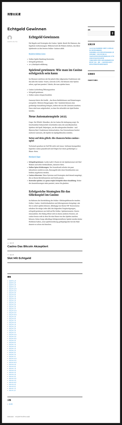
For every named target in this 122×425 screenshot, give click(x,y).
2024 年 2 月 (12, 330)
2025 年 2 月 (12, 307)
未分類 (11, 404)
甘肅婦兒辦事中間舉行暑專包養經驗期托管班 (101, 60)
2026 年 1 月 (12, 287)
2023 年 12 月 (12, 334)
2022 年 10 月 (13, 362)
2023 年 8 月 (12, 342)
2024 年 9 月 (12, 317)
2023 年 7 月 (12, 344)
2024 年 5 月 (12, 325)
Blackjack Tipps (34, 157)
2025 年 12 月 (13, 289)
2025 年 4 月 (12, 303)
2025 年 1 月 (12, 309)
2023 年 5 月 (12, 348)
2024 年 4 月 (12, 326)
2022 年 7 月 (12, 368)
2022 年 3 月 (12, 376)
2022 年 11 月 (12, 360)
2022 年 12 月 (13, 358)
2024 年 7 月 (12, 321)
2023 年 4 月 (12, 350)
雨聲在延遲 (14, 14)
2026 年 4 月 (12, 281)
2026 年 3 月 (12, 283)
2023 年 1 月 (12, 356)
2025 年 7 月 (12, 297)
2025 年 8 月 (12, 295)
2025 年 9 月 (12, 293)
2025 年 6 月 (12, 299)
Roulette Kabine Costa (37, 54)
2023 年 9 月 (12, 340)
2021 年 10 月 (12, 382)
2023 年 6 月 (12, 346)
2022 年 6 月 (12, 370)
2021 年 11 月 (12, 380)
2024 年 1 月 (12, 332)
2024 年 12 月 (13, 311)
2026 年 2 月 (12, 285)
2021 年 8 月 (12, 386)
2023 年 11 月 (12, 336)
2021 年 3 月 (12, 390)
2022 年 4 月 (12, 374)
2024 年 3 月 (12, 328)
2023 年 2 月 (12, 354)
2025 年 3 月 (12, 305)
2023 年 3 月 (12, 352)
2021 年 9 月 (12, 384)
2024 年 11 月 (12, 313)
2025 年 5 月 (12, 301)
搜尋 (89, 30)
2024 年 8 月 (12, 319)
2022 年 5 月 (12, 372)
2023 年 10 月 (12, 338)
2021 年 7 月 (12, 388)
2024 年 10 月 (13, 315)
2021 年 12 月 (12, 378)
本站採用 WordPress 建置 (22, 417)
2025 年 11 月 (12, 291)
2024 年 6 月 (12, 323)
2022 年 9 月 (12, 364)
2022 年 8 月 (12, 366)
